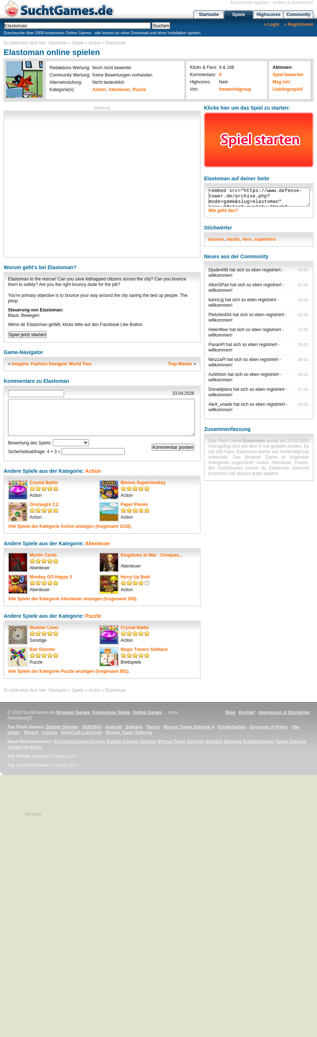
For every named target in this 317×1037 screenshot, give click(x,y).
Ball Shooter (42, 649)
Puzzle (139, 89)
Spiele (238, 14)
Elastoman (116, 43)
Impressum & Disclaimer (284, 712)
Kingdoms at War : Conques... (152, 555)
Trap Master (180, 363)
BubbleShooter (258, 741)
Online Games (147, 712)
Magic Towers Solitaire (144, 649)
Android (113, 727)
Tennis (153, 727)
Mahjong (233, 741)
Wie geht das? (223, 210)
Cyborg (49, 732)
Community (298, 14)
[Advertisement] (68, 183)
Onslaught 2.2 (44, 504)
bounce (216, 239)
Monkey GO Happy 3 (51, 577)
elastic (233, 239)
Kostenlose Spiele (111, 712)
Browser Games (73, 712)
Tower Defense (290, 741)
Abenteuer (119, 89)
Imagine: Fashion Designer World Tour (52, 363)
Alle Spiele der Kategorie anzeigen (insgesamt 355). (73, 598)
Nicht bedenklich (108, 82)
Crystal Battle (44, 482)
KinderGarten (232, 727)
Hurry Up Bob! (135, 577)
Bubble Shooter (62, 727)
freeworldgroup (235, 89)
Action (95, 43)
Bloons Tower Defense (128, 732)
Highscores (268, 14)
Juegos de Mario (24, 747)
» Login (271, 24)
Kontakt (247, 712)
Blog (230, 712)
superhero (265, 239)
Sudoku (148, 741)
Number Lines (44, 627)
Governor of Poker (268, 727)
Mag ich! (281, 82)
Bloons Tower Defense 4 (189, 727)
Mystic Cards (43, 555)
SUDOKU (91, 727)
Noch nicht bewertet (111, 67)
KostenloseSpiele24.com (79, 741)
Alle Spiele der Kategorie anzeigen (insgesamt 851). (69, 671)
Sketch (31, 732)
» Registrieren (298, 24)
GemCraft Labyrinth (81, 732)
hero (247, 239)
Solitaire (133, 727)
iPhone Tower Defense (180, 741)
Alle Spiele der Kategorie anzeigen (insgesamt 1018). (70, 526)
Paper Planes (134, 504)
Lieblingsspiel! (288, 89)
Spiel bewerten (288, 74)
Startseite (209, 14)
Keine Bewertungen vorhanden (122, 75)
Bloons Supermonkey (143, 482)
